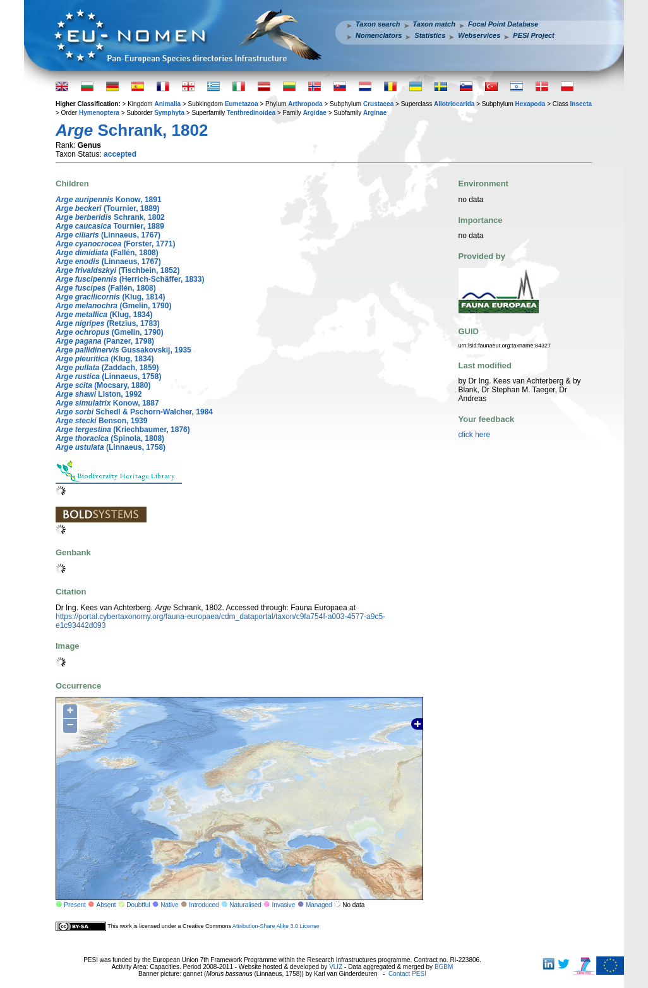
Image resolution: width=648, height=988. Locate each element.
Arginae (375, 112)
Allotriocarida (454, 103)
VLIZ (335, 966)
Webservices (479, 35)
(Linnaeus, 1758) (108, 376)
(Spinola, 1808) (110, 438)
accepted (120, 154)
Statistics (429, 35)
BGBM (444, 966)
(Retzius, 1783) (108, 323)
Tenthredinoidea (251, 112)
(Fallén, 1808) (107, 252)
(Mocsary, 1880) (103, 385)
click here (475, 434)
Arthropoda (305, 103)
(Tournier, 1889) (108, 208)
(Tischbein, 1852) (118, 270)
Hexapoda (530, 103)
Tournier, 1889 (110, 226)
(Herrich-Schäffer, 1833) (130, 279)
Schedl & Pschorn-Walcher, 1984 (134, 411)
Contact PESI (407, 973)
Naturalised (245, 904)
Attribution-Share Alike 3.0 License (276, 926)
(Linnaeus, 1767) (108, 235)
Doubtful (138, 904)
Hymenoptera (99, 112)
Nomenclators (379, 35)
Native (169, 904)
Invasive (284, 904)
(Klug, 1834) (104, 314)
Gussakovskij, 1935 (123, 350)
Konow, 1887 (107, 403)
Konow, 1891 (109, 199)
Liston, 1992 (99, 394)
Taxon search (378, 24)
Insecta (581, 103)
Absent (106, 904)
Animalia (167, 103)
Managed (319, 904)
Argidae (315, 112)
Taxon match (434, 24)
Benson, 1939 (101, 420)
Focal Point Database (503, 24)
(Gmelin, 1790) (113, 305)
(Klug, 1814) (110, 296)
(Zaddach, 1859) (107, 367)
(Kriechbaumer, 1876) (123, 429)
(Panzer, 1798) (105, 341)
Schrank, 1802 (110, 217)
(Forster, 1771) (115, 243)
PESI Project (533, 35)
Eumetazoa (241, 103)
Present (74, 904)
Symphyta (169, 112)
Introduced (204, 904)
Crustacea (378, 103)
